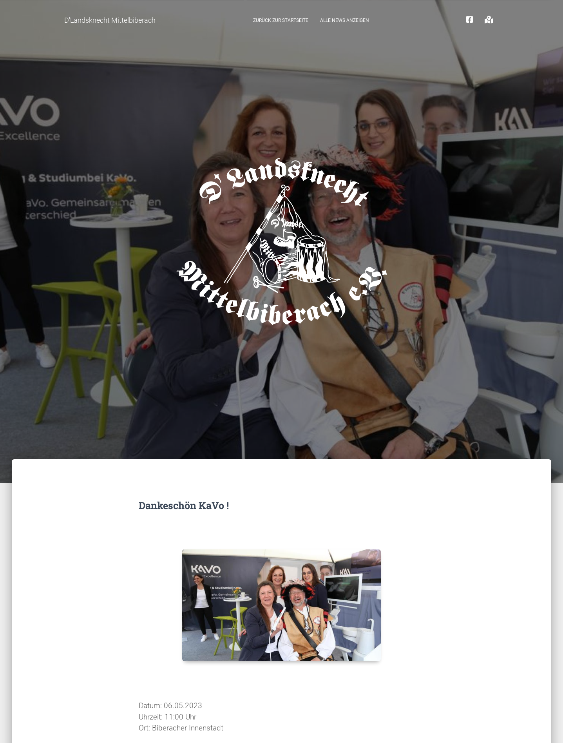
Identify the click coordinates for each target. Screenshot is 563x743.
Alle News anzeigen (344, 20)
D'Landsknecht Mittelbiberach (110, 20)
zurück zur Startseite (280, 20)
